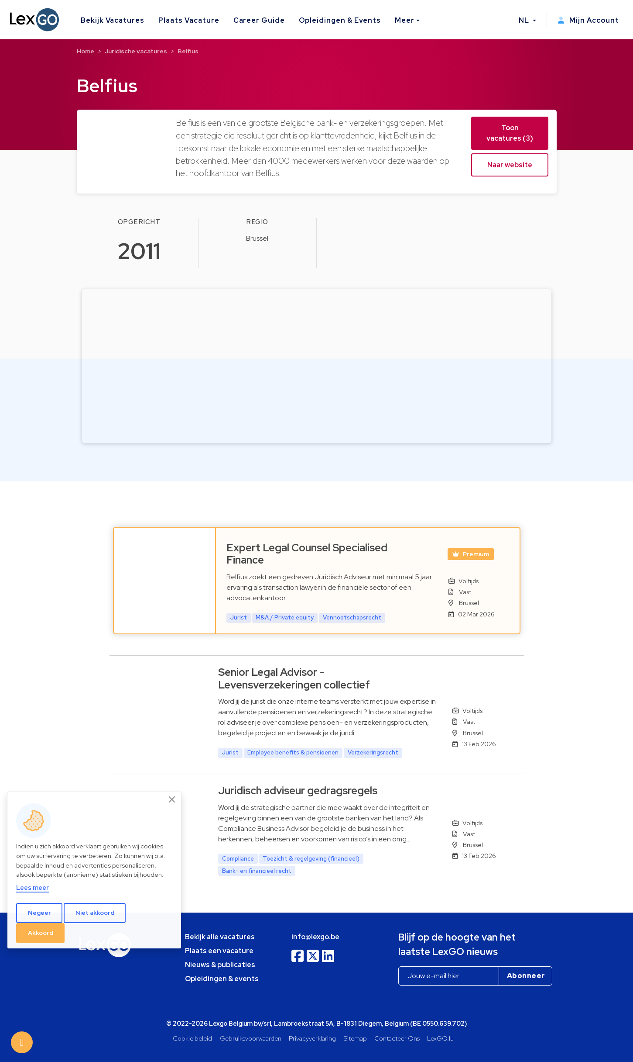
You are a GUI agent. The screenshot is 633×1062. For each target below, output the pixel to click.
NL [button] (525, 20)
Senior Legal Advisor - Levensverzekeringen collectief (294, 678)
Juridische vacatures (136, 51)
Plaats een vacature (219, 950)
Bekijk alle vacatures (220, 936)
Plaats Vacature (188, 20)
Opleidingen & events (222, 978)
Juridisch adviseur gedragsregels (297, 790)
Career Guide (259, 20)
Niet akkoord (94, 913)
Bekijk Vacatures (112, 20)
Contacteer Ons (397, 1038)
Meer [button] (404, 20)
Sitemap (355, 1038)
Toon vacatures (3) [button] (509, 133)
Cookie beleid (192, 1038)
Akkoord (40, 933)
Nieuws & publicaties (220, 964)
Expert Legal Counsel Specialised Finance (306, 554)
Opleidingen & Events (340, 20)
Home (85, 51)
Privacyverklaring (312, 1038)
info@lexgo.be (315, 936)
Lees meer (32, 887)
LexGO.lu (440, 1038)
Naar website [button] (509, 165)
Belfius (188, 51)
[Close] (172, 799)
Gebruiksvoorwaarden (250, 1038)
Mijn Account (588, 20)
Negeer (39, 913)
